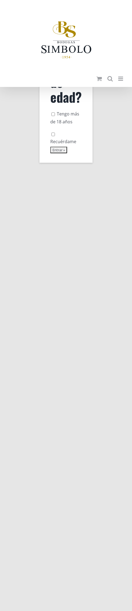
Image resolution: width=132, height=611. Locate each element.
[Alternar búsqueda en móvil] (110, 79)
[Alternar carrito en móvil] (99, 79)
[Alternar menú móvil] (121, 79)
